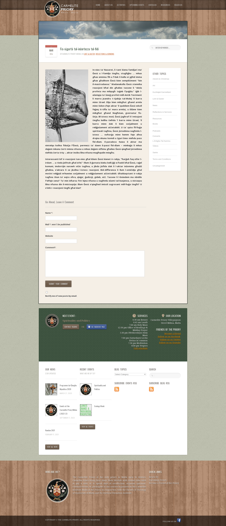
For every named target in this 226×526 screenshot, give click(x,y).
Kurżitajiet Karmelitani (162, 92)
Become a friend (172, 334)
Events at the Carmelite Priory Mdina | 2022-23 (68, 410)
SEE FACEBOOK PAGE (98, 327)
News (155, 105)
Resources (157, 119)
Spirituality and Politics (100, 387)
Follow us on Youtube (170, 343)
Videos (155, 146)
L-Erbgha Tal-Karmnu (161, 141)
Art (154, 85)
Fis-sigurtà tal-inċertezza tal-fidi (79, 49)
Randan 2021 (50, 430)
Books (155, 124)
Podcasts (156, 131)
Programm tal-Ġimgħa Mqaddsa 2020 (68, 387)
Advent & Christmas (161, 79)
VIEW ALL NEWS (52, 447)
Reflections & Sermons (105, 53)
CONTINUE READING (70, 327)
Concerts (156, 136)
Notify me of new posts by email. (61, 296)
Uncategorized (159, 166)
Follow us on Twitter (170, 340)
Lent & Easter (89, 53)
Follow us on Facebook (169, 337)
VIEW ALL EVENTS (87, 427)
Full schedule (141, 348)
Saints (155, 152)
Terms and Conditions (162, 159)
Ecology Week (99, 406)
